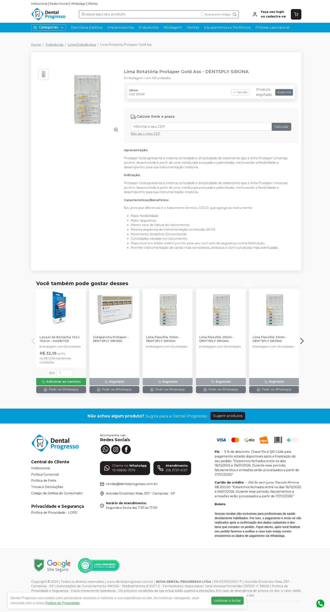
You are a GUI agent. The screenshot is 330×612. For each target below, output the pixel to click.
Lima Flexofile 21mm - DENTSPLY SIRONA (270, 339)
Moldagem (173, 27)
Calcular (281, 127)
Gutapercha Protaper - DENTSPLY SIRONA (111, 339)
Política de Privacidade (63, 603)
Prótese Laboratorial (272, 27)
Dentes (193, 27)
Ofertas (93, 3)
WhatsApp (78, 3)
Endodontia (148, 27)
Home (36, 45)
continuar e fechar (228, 600)
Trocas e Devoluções (47, 487)
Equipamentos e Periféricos (227, 27)
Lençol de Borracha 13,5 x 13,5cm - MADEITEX (60, 339)
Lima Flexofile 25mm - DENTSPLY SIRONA (216, 339)
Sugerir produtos (227, 416)
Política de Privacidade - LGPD (54, 512)
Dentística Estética (86, 27)
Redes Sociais (59, 3)
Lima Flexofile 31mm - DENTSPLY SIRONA (163, 339)
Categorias (48, 27)
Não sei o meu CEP (145, 134)
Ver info (240, 92)
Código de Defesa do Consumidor (57, 493)
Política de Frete (43, 481)
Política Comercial (45, 474)
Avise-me (284, 92)
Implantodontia (120, 27)
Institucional (39, 3)
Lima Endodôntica (82, 45)
